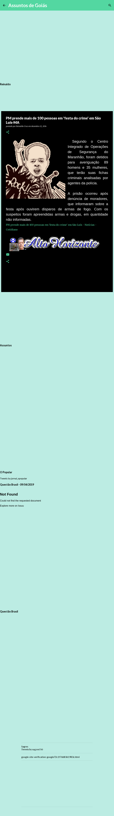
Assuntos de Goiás (27, 5)
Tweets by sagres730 (32, 749)
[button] (8, 132)
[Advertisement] (57, 317)
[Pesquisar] (51, 5)
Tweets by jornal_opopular (13, 478)
